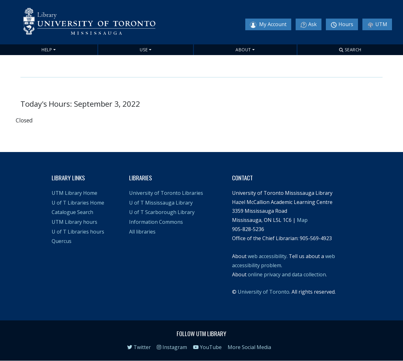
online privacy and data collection (287, 274)
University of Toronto (263, 291)
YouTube (207, 347)
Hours (342, 24)
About (243, 50)
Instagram (172, 347)
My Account (268, 24)
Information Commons (156, 221)
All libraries (142, 231)
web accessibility (267, 256)
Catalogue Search (72, 212)
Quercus (61, 241)
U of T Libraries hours (78, 231)
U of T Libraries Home (78, 202)
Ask (308, 24)
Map (302, 220)
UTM (377, 24)
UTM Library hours (74, 221)
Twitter (139, 347)
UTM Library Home (74, 192)
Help (47, 50)
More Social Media (249, 347)
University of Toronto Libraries (166, 192)
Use (144, 50)
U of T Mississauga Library (161, 202)
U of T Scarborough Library (162, 212)
